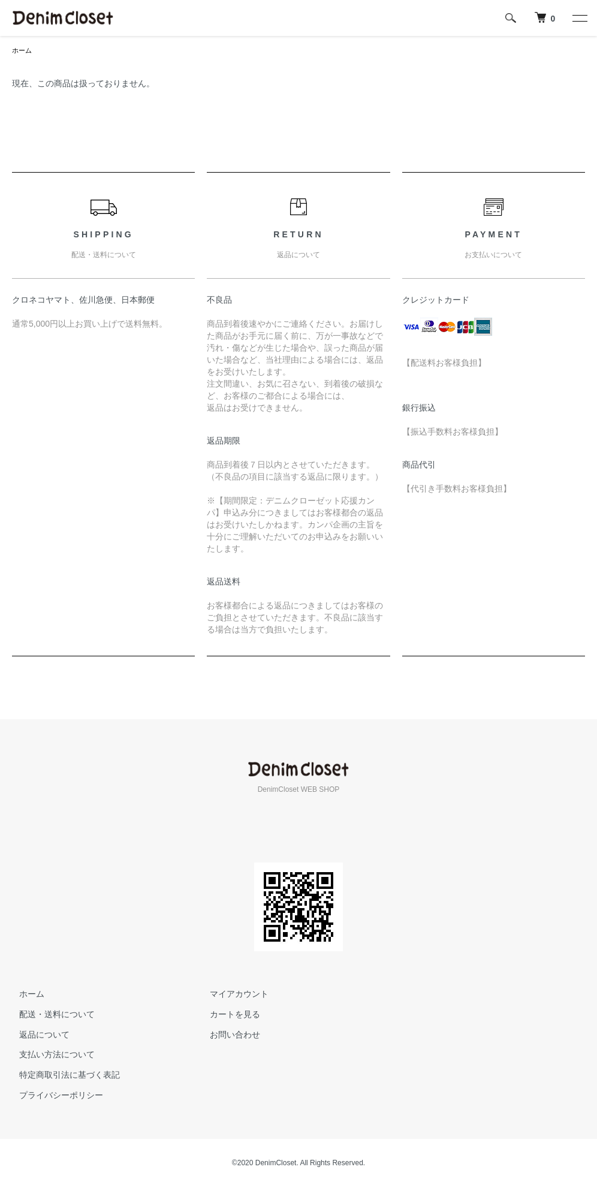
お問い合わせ (228, 1036)
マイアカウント (232, 995)
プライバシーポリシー (54, 1096)
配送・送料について (50, 1015)
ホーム (23, 51)
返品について (37, 1036)
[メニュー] (579, 18)
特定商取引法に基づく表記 (62, 1076)
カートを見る (228, 1015)
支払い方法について (50, 1055)
